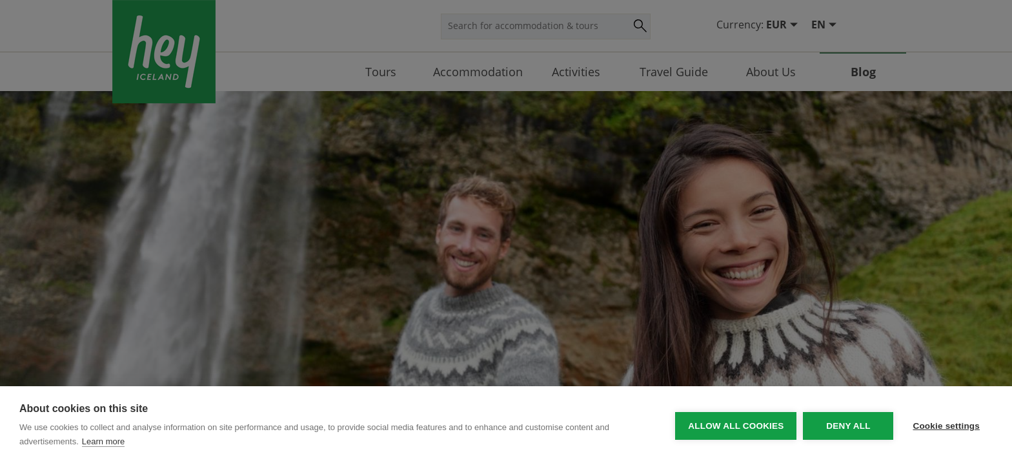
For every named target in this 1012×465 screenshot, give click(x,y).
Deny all (848, 426)
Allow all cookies (736, 426)
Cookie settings (946, 426)
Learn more (103, 441)
